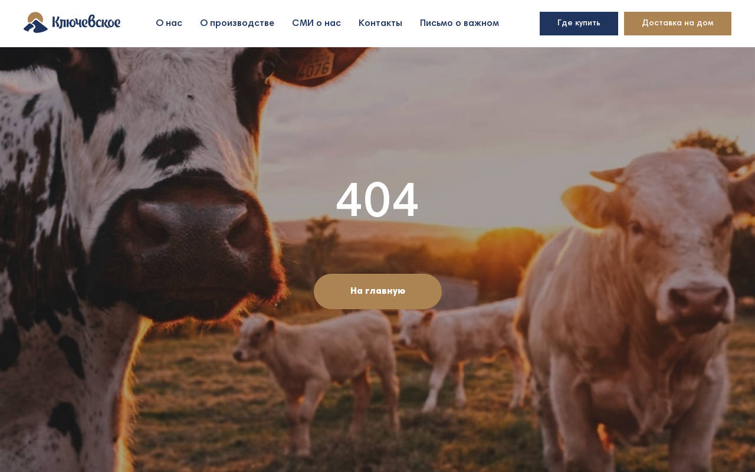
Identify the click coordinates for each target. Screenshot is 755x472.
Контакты (380, 23)
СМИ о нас (316, 23)
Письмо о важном (459, 23)
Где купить (578, 23)
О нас (169, 23)
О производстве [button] (237, 23)
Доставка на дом (678, 23)
